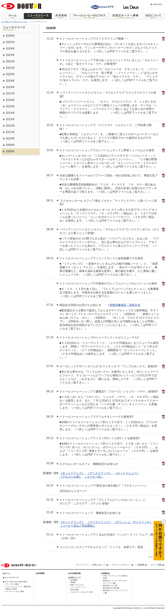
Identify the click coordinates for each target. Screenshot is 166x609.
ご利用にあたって (98, 565)
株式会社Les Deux (110, 588)
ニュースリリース (38, 16)
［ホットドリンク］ (72, 473)
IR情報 (73, 582)
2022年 (10, 61)
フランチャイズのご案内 (14, 591)
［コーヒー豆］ (94, 476)
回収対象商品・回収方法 (125, 305)
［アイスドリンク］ (99, 473)
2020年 (10, 74)
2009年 (10, 144)
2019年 (10, 80)
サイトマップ (82, 565)
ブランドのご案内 (12, 584)
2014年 (10, 112)
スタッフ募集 (156, 565)
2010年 (10, 138)
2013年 (10, 119)
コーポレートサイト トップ (14, 21)
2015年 (10, 106)
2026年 (10, 35)
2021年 (10, 67)
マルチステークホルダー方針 (81, 592)
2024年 (10, 48)
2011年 (10, 132)
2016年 (10, 99)
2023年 (10, 54)
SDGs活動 (74, 590)
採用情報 (61, 16)
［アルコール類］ (71, 476)
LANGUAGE (157, 4)
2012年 (10, 125)
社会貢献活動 (75, 573)
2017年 (10, 93)
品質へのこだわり (77, 585)
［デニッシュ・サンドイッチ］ (132, 522)
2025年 (10, 42)
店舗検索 (141, 565)
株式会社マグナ (109, 585)
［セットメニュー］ (126, 473)
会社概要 (73, 580)
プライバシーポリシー (121, 565)
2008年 (10, 151)
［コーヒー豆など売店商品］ (78, 525)
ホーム (12, 16)
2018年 (10, 87)
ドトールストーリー (78, 587)
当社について (153, 16)
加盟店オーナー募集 (125, 16)
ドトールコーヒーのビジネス (89, 16)
